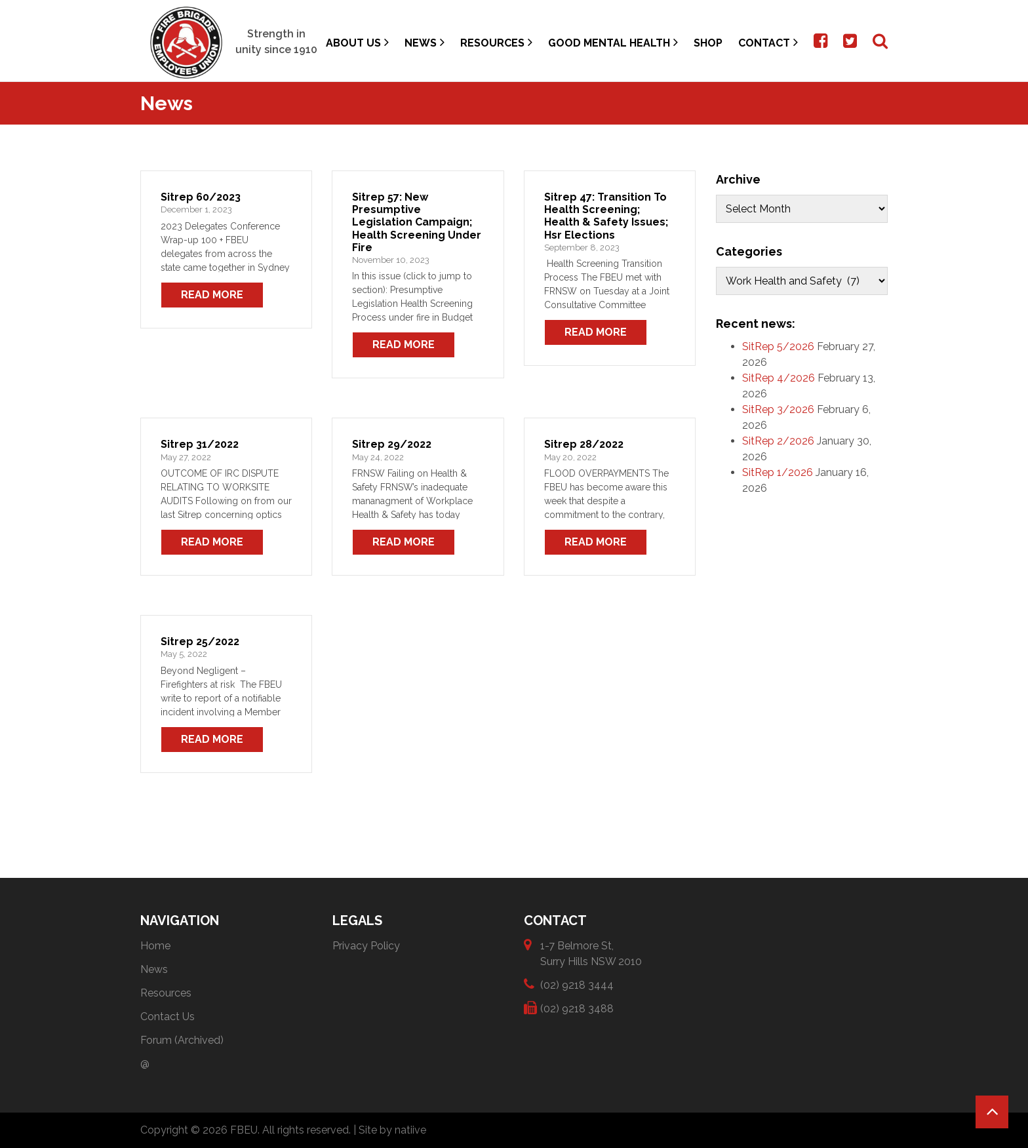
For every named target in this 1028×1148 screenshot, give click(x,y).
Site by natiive (392, 1130)
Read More (212, 294)
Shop (708, 43)
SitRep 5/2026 (778, 346)
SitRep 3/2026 (778, 409)
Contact (768, 42)
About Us (357, 42)
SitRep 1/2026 (777, 472)
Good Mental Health (613, 42)
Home (155, 946)
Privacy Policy (366, 946)
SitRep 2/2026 (778, 441)
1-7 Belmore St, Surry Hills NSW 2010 (591, 953)
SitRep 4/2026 (778, 378)
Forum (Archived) (182, 1040)
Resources (496, 42)
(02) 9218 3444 (577, 984)
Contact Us (167, 1016)
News (425, 42)
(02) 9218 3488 (577, 1008)
